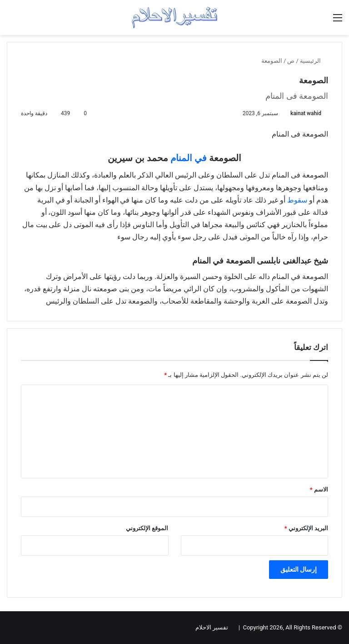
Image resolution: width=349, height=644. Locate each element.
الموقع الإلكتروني (147, 528)
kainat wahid (305, 113)
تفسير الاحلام (211, 627)
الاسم (319, 489)
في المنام (188, 157)
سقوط (297, 200)
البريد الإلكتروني (306, 528)
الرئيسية (314, 60)
